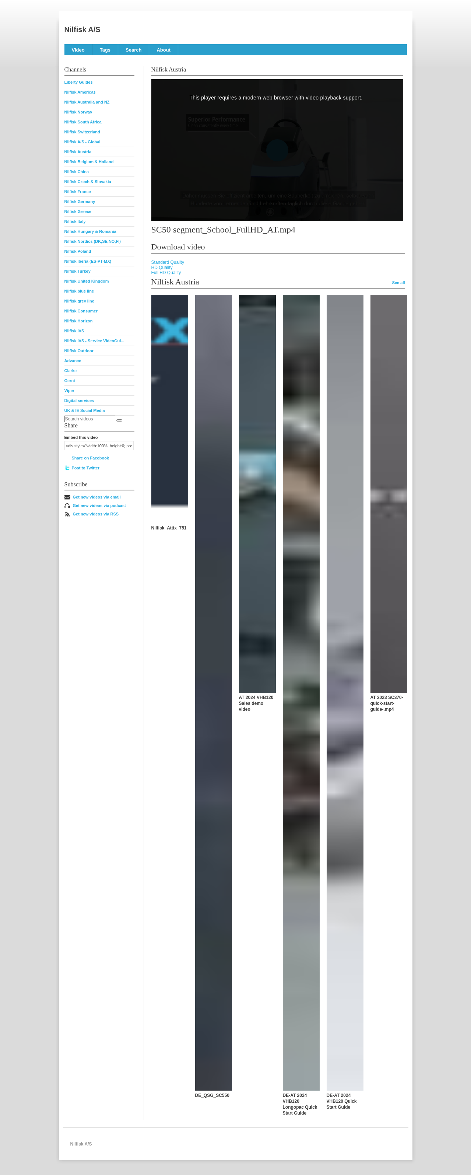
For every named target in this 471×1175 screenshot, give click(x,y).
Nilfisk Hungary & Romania (90, 231)
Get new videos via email (97, 497)
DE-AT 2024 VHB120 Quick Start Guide (342, 1101)
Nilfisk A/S (82, 29)
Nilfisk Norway (78, 112)
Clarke (70, 370)
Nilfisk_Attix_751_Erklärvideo (182, 528)
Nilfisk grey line (79, 301)
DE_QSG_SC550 (212, 1095)
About (164, 50)
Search (133, 50)
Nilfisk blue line (79, 291)
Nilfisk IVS (74, 331)
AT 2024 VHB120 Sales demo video (256, 703)
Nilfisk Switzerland (82, 132)
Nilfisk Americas (80, 92)
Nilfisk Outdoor (79, 351)
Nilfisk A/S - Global (82, 142)
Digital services (79, 400)
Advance (72, 361)
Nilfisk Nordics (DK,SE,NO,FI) (92, 241)
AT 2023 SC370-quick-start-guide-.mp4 (386, 703)
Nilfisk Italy (75, 221)
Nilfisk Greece (77, 211)
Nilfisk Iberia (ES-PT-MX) (88, 261)
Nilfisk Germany (79, 201)
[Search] (119, 420)
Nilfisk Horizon (78, 321)
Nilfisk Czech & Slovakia (87, 181)
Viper (69, 390)
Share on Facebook (90, 458)
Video (78, 50)
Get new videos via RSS (96, 514)
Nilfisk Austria (78, 152)
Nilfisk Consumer (81, 311)
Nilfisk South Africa (83, 122)
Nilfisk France (77, 191)
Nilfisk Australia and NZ (87, 102)
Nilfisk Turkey (77, 271)
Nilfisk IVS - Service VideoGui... (94, 341)
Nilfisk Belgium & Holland (89, 162)
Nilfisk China (76, 171)
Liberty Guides (78, 82)
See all (398, 282)
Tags (105, 50)
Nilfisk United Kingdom (86, 281)
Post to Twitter (86, 468)
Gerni (69, 380)
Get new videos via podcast (99, 505)
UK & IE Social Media (84, 410)
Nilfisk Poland (77, 251)
